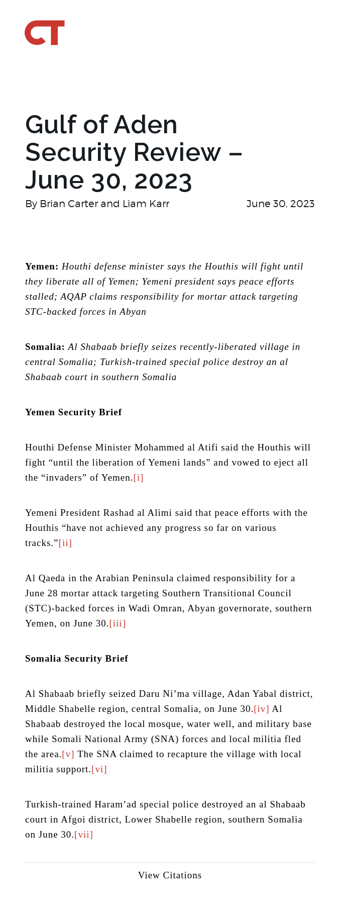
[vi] (99, 769)
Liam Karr (146, 204)
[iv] (261, 708)
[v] (68, 754)
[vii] (83, 834)
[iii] (118, 623)
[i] (139, 477)
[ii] (65, 542)
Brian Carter (69, 204)
